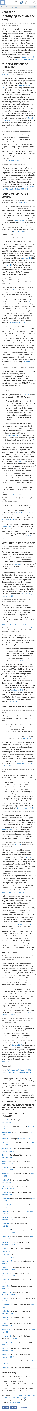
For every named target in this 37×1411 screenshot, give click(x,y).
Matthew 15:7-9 (8, 519)
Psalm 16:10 (6, 1367)
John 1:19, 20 (27, 512)
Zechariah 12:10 (7, 1305)
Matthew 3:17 (7, 1182)
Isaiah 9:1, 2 (6, 1186)
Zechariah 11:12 (7, 1242)
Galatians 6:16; (19, 763)
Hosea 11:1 (6, 1155)
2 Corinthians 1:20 (18, 892)
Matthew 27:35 (7, 596)
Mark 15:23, (6, 1301)
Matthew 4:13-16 (8, 1188)
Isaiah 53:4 (5, 1355)
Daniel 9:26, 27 (7, 1330)
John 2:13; (15, 624)
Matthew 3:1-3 (7, 1122)
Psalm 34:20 (6, 1317)
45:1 (26, 189)
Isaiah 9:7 (5, 1142)
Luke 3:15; (18, 512)
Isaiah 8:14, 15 (7, 1261)
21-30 (8, 1238)
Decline (13, 1407)
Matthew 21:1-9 (7, 1220)
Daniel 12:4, (26, 57)
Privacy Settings (15, 1402)
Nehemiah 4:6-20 (15, 435)
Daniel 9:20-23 (20, 220)
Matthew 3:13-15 (8, 1170)
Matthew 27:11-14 (8, 1276)
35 (7, 59)
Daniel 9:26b (21, 660)
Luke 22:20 (5, 1344)
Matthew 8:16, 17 (8, 1357)
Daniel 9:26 (29, 628)
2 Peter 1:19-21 (7, 526)
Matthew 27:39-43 (8, 1295)
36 (11, 1301)
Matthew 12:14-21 (8, 1232)
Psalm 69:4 (6, 1224)
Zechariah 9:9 (7, 1217)
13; (33, 57)
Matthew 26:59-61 (8, 1270)
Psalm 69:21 (6, 1298)
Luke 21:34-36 (14, 702)
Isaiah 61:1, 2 (6, 1174)
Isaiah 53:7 (5, 1273)
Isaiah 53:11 (6, 1348)
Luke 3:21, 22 (15, 494)
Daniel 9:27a (14, 980)
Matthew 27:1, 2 (7, 1251)
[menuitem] (3, 2)
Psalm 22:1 (6, 1323)
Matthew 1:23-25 (24, 1139)
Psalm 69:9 (6, 1199)
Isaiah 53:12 (6, 1286)
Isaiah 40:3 (5, 1120)
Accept (5, 1407)
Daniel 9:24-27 (23, 202)
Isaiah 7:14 (5, 1139)
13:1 (26, 624)
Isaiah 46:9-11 (28, 59)
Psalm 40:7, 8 (6, 1167)
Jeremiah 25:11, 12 (7, 74)
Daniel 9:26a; (27, 594)
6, (31, 57)
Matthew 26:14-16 (8, 1245)
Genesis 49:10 (7, 1132)
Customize (23, 1407)
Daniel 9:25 (13, 290)
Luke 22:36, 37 (7, 1288)
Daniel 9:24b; (6, 892)
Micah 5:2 (5, 1126)
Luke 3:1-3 (22, 461)
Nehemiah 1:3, (15, 323)
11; (22, 323)
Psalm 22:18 (6, 1311)
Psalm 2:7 (5, 1180)
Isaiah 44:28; (19, 189)
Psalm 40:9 (6, 1192)
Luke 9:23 (5, 1061)
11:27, (4, 59)
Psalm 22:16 (6, 1280)
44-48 (20, 1015)
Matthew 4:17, (7, 1195)
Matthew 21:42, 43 (8, 1257)
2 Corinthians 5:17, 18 (25, 808)
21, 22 (10, 1163)
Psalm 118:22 (6, 1255)
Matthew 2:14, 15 (8, 1157)
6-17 (6, 1145)
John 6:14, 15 (18, 564)
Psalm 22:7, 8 (6, 1292)
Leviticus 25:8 (27, 258)
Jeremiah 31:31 (7, 1342)
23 (13, 1195)
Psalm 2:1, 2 (6, 1249)
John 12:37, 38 (7, 1207)
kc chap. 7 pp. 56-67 (13, 7)
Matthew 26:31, (15, 1338)
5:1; (20, 624)
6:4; (23, 624)
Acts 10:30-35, (12, 1015)
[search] (34, 2)
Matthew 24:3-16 (17, 690)
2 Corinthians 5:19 (8, 829)
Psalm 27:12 (6, 1267)
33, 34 (8, 766)
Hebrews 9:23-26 (24, 924)
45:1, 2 (4, 88)
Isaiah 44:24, (23, 85)
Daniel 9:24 (7, 265)
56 (21, 1338)
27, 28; (30, 85)
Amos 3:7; (19, 59)
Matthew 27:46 (7, 1326)
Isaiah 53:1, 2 (6, 1205)
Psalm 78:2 (6, 1211)
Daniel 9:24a (26, 738)
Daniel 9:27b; (6, 624)
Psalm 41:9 (6, 1236)
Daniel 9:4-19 (14, 160)
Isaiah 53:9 (5, 1361)
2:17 (25, 323)
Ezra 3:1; (11, 189)
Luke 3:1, (5, 1163)
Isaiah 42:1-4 (6, 1230)
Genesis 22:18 (17, 1045)
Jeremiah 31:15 (7, 1149)
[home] (3, 2)
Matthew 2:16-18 (8, 1151)
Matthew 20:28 (7, 1351)
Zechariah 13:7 (7, 1336)
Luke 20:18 (5, 1263)
